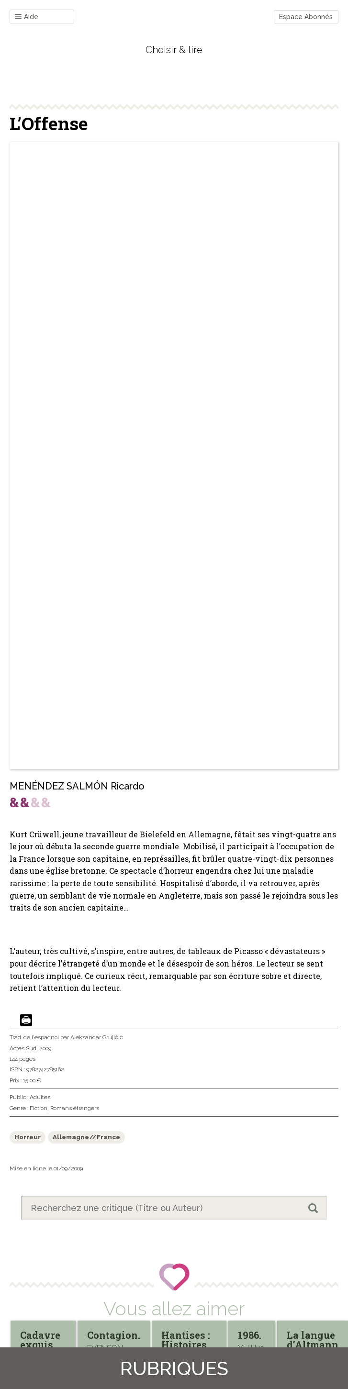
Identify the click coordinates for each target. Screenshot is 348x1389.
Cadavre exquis (40, 1340)
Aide (26, 17)
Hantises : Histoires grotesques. (189, 1344)
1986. (249, 1335)
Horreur (27, 1137)
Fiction (38, 1108)
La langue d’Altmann (312, 1340)
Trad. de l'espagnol (34, 1037)
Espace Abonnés (306, 17)
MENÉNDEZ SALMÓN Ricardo (77, 786)
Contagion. (113, 1335)
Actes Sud (23, 1048)
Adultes (40, 1097)
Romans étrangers (74, 1108)
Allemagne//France (86, 1137)
